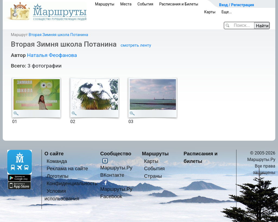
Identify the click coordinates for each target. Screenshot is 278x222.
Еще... (227, 12)
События (145, 4)
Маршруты (104, 4)
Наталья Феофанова (52, 55)
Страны (153, 176)
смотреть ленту (136, 45)
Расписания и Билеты (178, 4)
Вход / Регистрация (236, 5)
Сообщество (115, 153)
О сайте (54, 153)
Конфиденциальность (72, 183)
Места (125, 4)
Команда (57, 161)
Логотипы (57, 176)
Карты (210, 12)
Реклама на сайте (67, 168)
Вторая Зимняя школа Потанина (58, 35)
